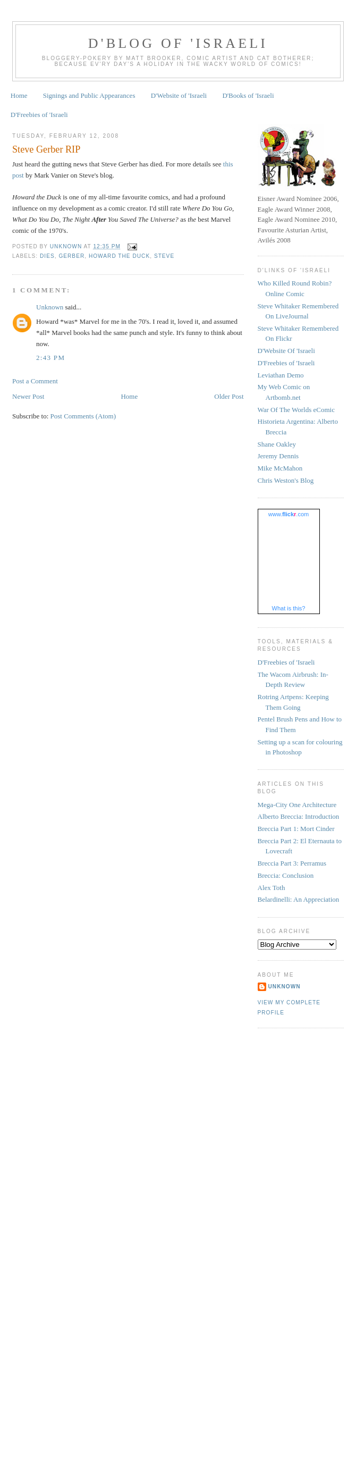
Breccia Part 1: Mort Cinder (296, 829)
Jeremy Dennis (278, 456)
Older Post (228, 396)
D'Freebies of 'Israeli (39, 115)
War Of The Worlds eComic (296, 410)
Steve (164, 256)
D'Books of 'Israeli (248, 95)
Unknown (49, 307)
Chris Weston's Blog (286, 480)
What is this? (289, 608)
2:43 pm (50, 358)
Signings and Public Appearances (89, 95)
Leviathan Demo (281, 375)
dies (47, 256)
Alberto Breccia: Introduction (299, 816)
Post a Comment (35, 381)
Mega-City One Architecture (297, 805)
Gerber (71, 256)
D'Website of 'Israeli (179, 95)
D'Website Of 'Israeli (286, 351)
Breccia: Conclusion (286, 875)
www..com (288, 514)
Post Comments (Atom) (83, 416)
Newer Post (28, 396)
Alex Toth (271, 888)
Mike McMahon (280, 468)
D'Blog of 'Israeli (178, 43)
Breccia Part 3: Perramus (292, 863)
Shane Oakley (277, 444)
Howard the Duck (119, 256)
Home (19, 95)
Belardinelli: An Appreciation (299, 899)
